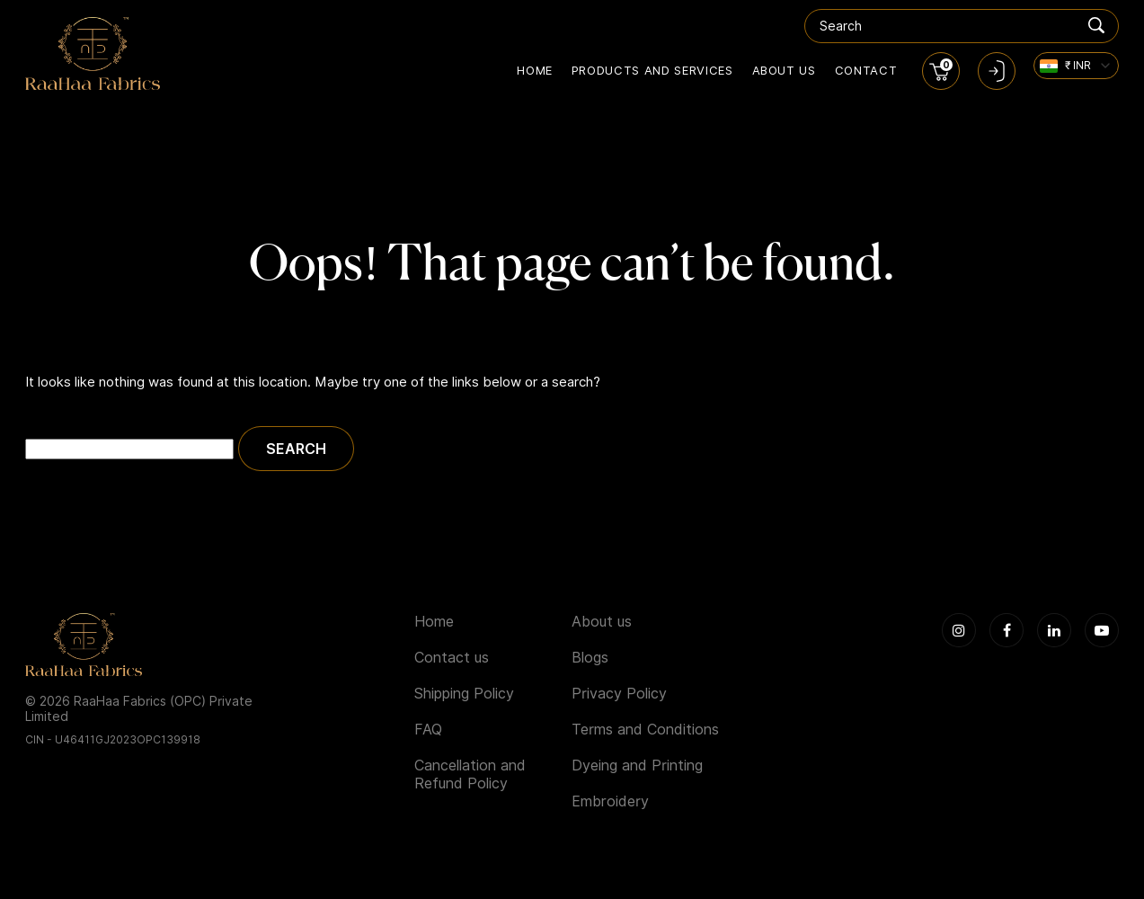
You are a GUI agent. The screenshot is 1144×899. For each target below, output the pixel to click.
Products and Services (652, 70)
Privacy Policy (619, 693)
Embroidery (610, 801)
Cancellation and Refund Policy (470, 774)
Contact (866, 70)
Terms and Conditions (645, 729)
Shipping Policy (464, 693)
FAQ (428, 729)
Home (535, 70)
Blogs (590, 657)
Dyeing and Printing (637, 765)
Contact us (451, 657)
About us (784, 70)
